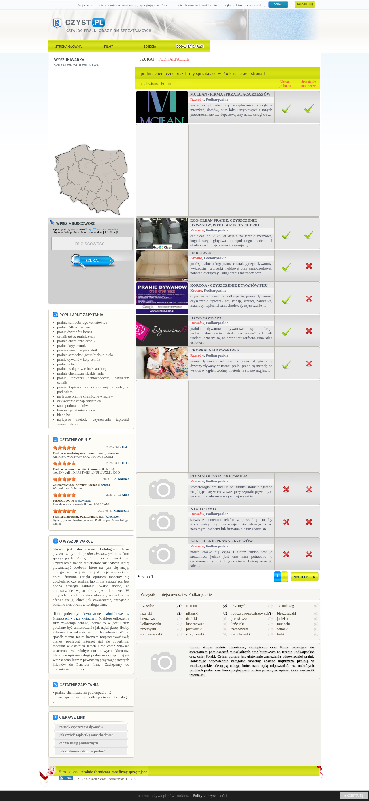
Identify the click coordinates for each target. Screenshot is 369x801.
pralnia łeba (66, 364)
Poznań (104, 484)
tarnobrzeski (240, 634)
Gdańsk (108, 469)
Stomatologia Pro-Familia (219, 476)
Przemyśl (238, 605)
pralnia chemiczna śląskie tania (80, 373)
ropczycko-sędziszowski (249, 613)
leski (280, 634)
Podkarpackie (173, 59)
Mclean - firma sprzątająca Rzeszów (230, 94)
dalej (305, 577)
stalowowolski (151, 634)
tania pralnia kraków (72, 405)
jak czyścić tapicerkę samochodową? (86, 735)
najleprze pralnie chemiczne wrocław (85, 396)
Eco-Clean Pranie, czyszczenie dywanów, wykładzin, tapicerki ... (226, 222)
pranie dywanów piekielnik (77, 350)
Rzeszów (197, 99)
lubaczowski (195, 624)
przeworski (194, 629)
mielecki (283, 624)
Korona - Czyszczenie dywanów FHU (229, 285)
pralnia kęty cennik (71, 345)
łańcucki (237, 624)
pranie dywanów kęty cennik (78, 359)
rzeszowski (239, 629)
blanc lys (64, 415)
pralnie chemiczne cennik (76, 341)
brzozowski (149, 618)
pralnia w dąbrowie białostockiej (81, 368)
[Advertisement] (91, 106)
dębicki (191, 618)
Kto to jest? (203, 508)
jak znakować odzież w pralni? (82, 751)
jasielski (283, 618)
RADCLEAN (201, 252)
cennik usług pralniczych (76, 336)
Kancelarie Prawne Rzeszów (221, 541)
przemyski (148, 629)
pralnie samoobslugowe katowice (82, 322)
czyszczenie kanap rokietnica (79, 401)
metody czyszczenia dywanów (81, 727)
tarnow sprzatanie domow (76, 410)
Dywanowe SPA (205, 317)
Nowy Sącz (83, 500)
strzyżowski (195, 634)
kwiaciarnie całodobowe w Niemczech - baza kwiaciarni (91, 615)
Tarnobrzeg (285, 605)
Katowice (112, 453)
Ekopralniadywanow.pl (216, 350)
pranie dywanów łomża (74, 332)
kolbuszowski (150, 624)
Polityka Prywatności (210, 795)
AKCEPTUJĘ (353, 795)
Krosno (196, 258)
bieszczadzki (286, 613)
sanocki (283, 629)
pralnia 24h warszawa (73, 327)
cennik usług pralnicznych (78, 743)
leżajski (146, 613)
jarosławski (239, 618)
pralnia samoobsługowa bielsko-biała (85, 355)
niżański (192, 613)
